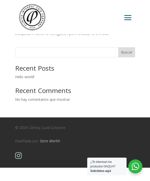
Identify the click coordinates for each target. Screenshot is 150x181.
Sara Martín (50, 141)
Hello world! (24, 76)
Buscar (126, 52)
